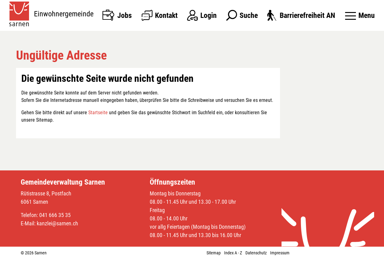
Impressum (280, 252)
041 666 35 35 (55, 215)
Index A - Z (233, 252)
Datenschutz (256, 252)
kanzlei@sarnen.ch (57, 223)
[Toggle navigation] (360, 15)
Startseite (98, 112)
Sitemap (214, 252)
